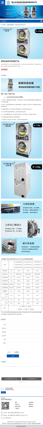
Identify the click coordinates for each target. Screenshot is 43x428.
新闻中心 (31, 404)
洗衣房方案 (17, 406)
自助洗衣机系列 (10, 24)
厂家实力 (17, 408)
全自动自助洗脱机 (9, 388)
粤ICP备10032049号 (36, 423)
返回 (3, 392)
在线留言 (3, 319)
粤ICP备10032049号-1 (21, 426)
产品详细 (3, 75)
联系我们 (31, 406)
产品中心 (4, 24)
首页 (16, 402)
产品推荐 (3, 362)
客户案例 (31, 402)
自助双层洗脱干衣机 (9, 389)
